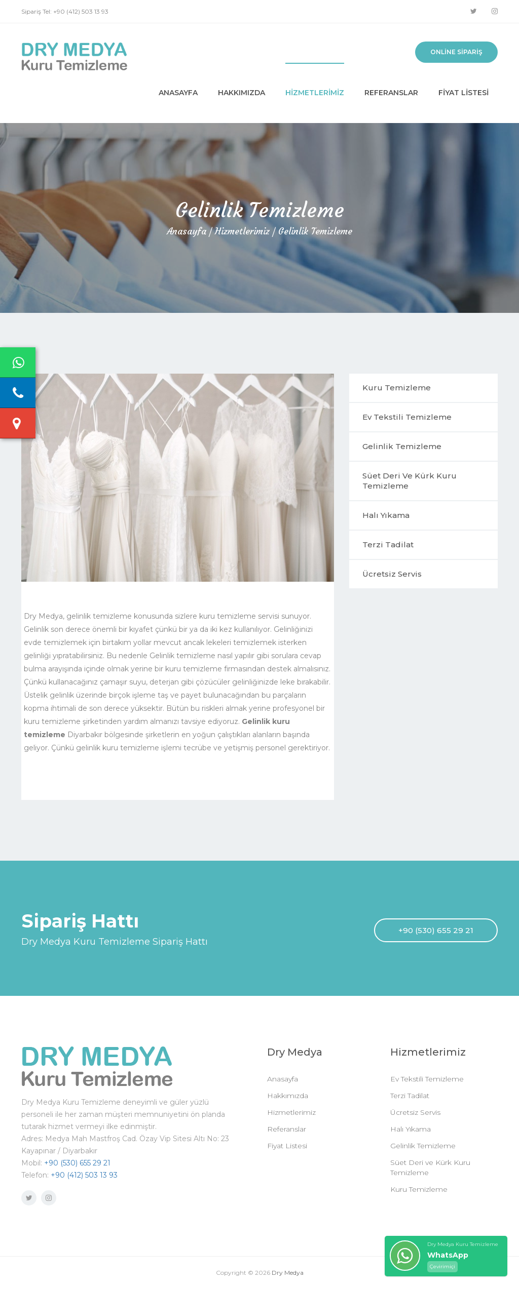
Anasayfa (178, 92)
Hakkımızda (241, 92)
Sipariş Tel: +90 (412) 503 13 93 (64, 11)
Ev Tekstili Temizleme (407, 417)
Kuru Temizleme (396, 387)
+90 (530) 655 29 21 (435, 930)
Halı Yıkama (386, 515)
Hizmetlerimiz (314, 92)
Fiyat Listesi (463, 92)
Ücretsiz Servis (392, 574)
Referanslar (391, 92)
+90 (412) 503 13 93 (84, 1175)
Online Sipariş (456, 52)
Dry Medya (288, 1272)
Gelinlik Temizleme (315, 231)
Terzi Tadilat (388, 544)
